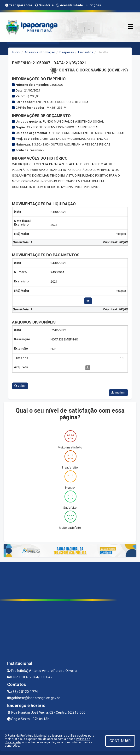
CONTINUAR (120, 741)
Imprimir (118, 392)
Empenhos (85, 52)
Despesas (66, 52)
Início (16, 52)
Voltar (20, 386)
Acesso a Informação (40, 52)
